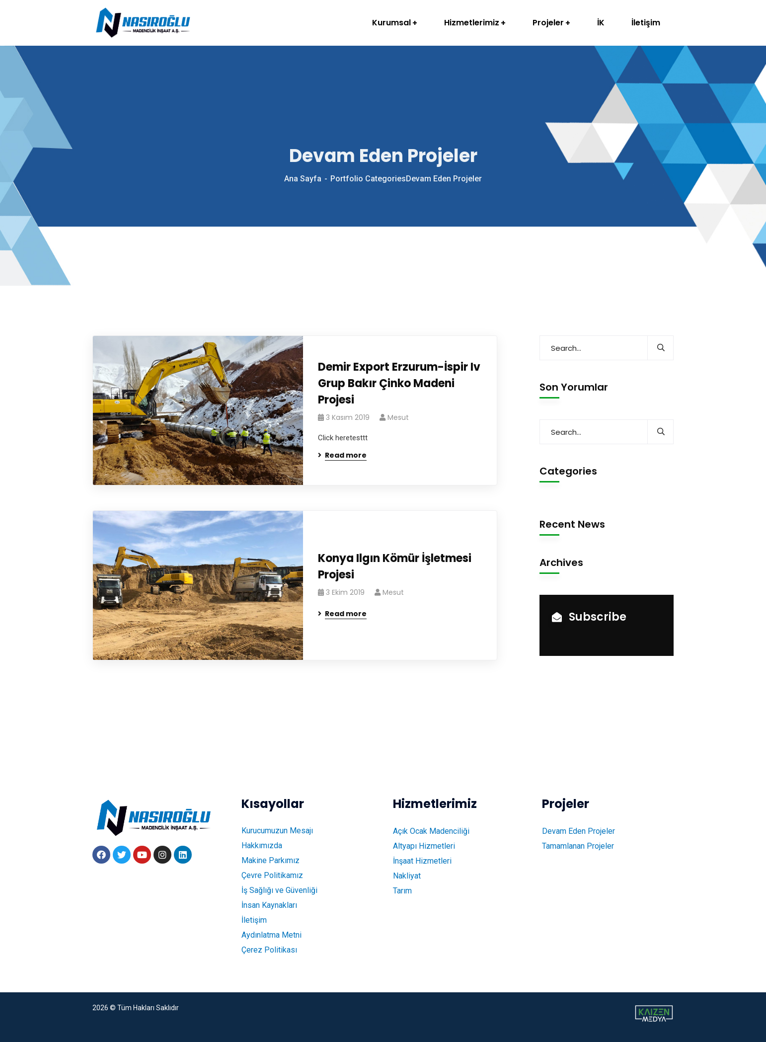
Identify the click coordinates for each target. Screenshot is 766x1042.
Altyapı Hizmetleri (424, 846)
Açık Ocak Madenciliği (431, 831)
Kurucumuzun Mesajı (277, 830)
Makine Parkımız (270, 860)
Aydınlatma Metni (271, 935)
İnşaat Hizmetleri (422, 861)
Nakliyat (407, 876)
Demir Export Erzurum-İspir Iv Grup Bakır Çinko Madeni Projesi (399, 383)
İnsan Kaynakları (269, 905)
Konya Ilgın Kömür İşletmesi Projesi (394, 566)
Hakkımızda (261, 845)
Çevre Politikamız (272, 875)
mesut (398, 417)
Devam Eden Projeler (578, 831)
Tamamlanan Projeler (578, 846)
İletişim (254, 920)
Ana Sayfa (302, 178)
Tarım (402, 890)
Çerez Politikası (269, 950)
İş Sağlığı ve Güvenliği (279, 890)
